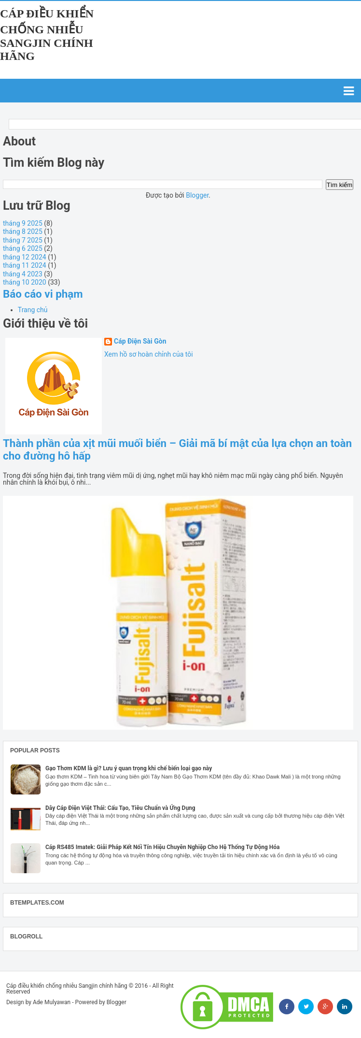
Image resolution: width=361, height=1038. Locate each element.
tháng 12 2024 (24, 257)
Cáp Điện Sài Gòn (140, 341)
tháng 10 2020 (24, 282)
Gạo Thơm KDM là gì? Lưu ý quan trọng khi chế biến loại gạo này (128, 768)
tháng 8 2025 (22, 231)
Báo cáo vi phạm (43, 294)
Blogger (197, 195)
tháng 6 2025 (22, 248)
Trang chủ (33, 310)
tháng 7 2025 (22, 240)
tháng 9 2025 (22, 223)
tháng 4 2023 (22, 274)
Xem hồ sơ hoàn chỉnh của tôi (148, 354)
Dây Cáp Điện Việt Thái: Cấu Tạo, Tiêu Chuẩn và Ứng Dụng (120, 808)
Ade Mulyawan (51, 1002)
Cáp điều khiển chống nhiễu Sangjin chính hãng (47, 34)
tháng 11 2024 (24, 265)
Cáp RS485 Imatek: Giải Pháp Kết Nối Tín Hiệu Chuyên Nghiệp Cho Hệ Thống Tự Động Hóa (162, 847)
